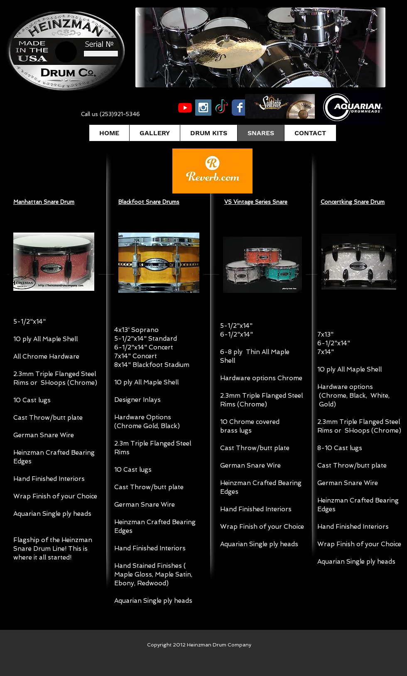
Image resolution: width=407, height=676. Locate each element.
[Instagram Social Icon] (203, 107)
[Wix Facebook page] (240, 107)
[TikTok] (221, 107)
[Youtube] (185, 107)
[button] (159, 262)
